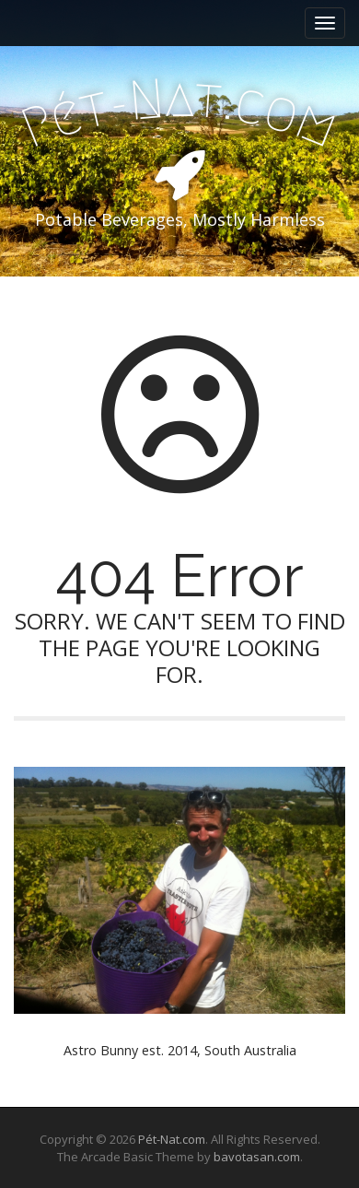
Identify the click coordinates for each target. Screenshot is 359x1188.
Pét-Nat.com (171, 1139)
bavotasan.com (257, 1156)
